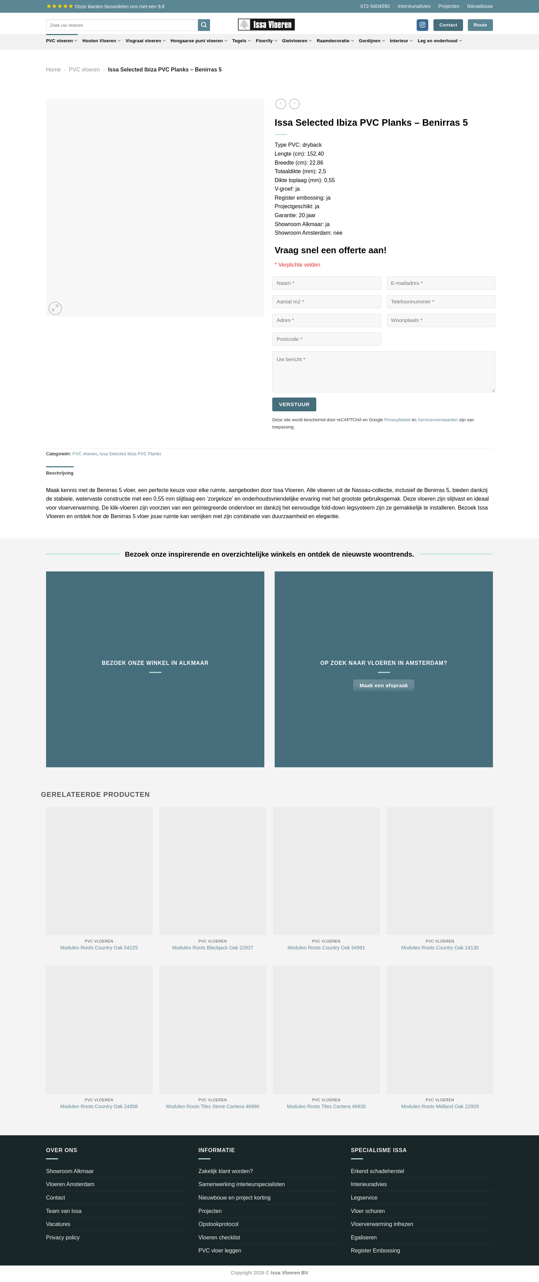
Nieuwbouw (480, 6)
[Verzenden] (204, 25)
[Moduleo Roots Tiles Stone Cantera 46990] (212, 1030)
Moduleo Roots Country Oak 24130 (440, 947)
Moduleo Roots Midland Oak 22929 (440, 1106)
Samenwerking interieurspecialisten (241, 1184)
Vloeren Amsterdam (70, 1184)
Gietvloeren (297, 40)
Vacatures (58, 1224)
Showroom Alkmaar (70, 1171)
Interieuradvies (414, 6)
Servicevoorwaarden (438, 419)
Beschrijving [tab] (60, 473)
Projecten (449, 6)
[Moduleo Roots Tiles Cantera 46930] (326, 1030)
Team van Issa (63, 1211)
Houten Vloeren (101, 40)
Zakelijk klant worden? (225, 1171)
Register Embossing (375, 1250)
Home (53, 70)
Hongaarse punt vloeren (199, 40)
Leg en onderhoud (440, 40)
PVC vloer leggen (219, 1250)
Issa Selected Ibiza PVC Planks (130, 453)
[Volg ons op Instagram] (422, 25)
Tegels (241, 40)
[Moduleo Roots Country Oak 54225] (99, 871)
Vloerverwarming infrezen (382, 1224)
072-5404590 (375, 6)
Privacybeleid (397, 419)
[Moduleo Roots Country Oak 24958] (99, 1030)
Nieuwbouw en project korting (234, 1198)
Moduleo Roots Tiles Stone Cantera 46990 (212, 1106)
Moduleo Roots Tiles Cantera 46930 (326, 1106)
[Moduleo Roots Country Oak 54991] (326, 871)
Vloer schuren (368, 1211)
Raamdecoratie (335, 40)
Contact (55, 1198)
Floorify (266, 40)
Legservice (364, 1198)
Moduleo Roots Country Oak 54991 (326, 947)
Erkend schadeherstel (377, 1171)
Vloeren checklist (219, 1237)
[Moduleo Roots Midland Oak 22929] (439, 1030)
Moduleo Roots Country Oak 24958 (99, 1106)
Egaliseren (364, 1237)
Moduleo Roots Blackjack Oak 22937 (212, 947)
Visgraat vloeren (145, 40)
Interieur (401, 40)
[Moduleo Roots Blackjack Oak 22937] (212, 871)
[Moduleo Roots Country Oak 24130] (439, 871)
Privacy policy (63, 1237)
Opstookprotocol (218, 1224)
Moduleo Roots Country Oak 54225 (99, 947)
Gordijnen (372, 40)
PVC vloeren (62, 40)
